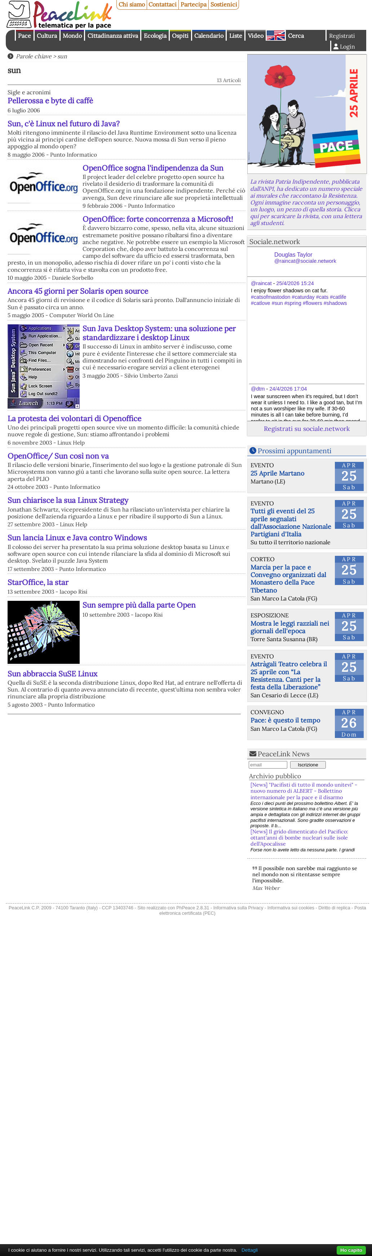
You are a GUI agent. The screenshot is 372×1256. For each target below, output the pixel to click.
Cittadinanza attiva (113, 35)
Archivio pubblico (275, 776)
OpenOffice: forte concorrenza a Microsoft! (158, 219)
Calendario (208, 35)
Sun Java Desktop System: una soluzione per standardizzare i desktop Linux (159, 333)
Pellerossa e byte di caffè (50, 100)
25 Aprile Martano (277, 473)
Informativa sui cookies (290, 907)
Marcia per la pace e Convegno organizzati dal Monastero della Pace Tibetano (288, 578)
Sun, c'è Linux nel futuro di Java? (64, 124)
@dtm (258, 389)
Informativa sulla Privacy (238, 907)
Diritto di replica (334, 907)
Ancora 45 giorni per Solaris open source (78, 291)
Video (256, 35)
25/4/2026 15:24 (295, 283)
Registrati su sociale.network (307, 428)
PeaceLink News (284, 753)
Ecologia (155, 35)
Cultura (47, 35)
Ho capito (351, 1250)
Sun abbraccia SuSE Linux (52, 674)
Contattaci (163, 4)
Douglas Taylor (305, 258)
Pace (24, 35)
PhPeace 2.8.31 (192, 907)
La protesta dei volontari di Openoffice (74, 418)
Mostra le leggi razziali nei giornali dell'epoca (290, 627)
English (276, 35)
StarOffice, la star (38, 582)
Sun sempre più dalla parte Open (139, 605)
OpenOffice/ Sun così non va (58, 456)
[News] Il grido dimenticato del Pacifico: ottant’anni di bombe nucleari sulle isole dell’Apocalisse (299, 837)
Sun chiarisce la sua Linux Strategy (68, 500)
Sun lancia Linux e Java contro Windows (77, 538)
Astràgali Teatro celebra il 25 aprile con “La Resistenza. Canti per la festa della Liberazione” (289, 675)
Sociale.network (274, 241)
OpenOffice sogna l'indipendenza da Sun (153, 168)
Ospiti (180, 35)
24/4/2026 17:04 (288, 389)
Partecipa (194, 4)
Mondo (72, 35)
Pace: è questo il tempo (285, 720)
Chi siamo (132, 4)
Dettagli (250, 1250)
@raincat (261, 283)
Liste (235, 35)
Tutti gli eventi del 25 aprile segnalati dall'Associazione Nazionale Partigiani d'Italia (291, 522)
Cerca (296, 35)
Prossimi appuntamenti (294, 450)
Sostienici (224, 4)
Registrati (342, 35)
